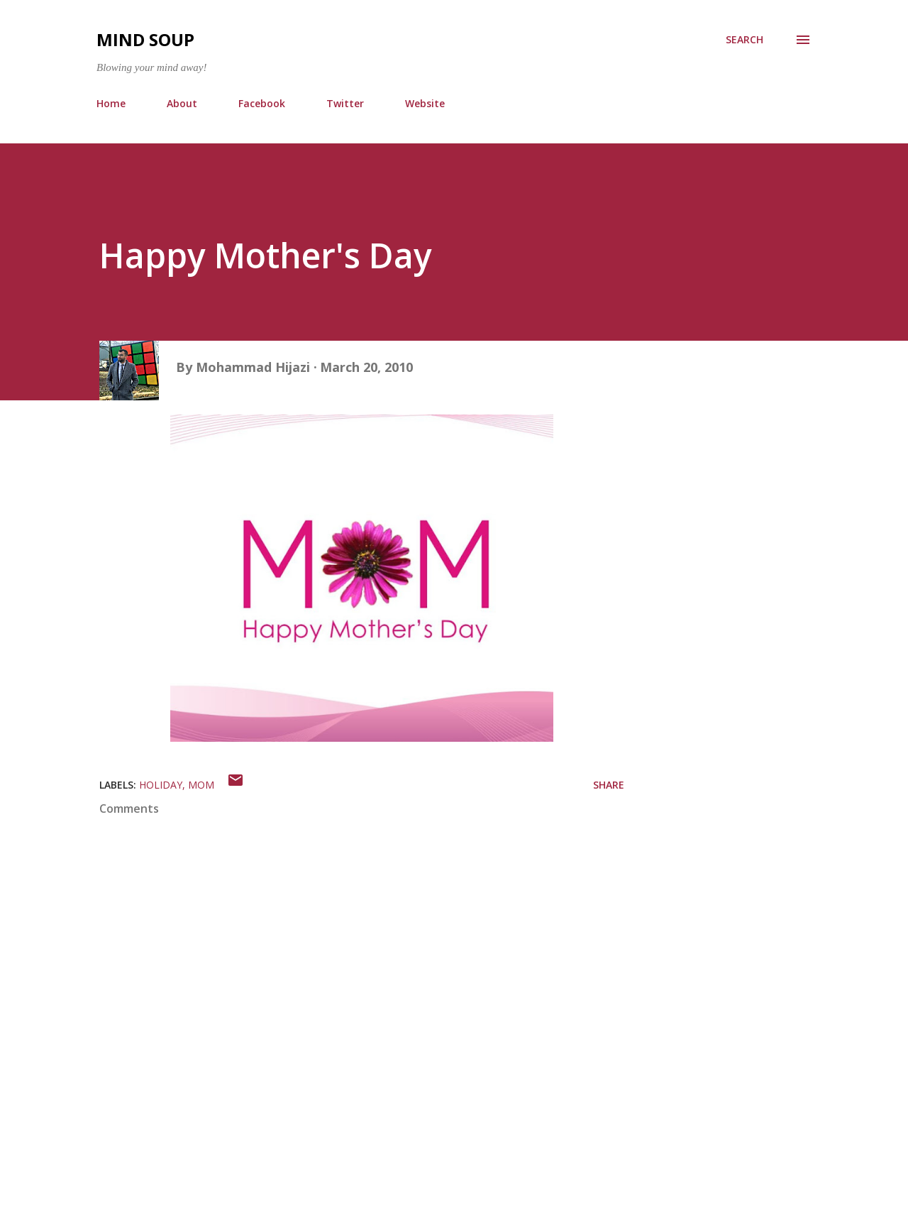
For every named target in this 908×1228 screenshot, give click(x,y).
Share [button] (608, 784)
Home (111, 103)
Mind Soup (145, 39)
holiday (160, 784)
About (182, 103)
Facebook (261, 103)
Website (425, 103)
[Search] (744, 39)
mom (201, 784)
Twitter (345, 103)
